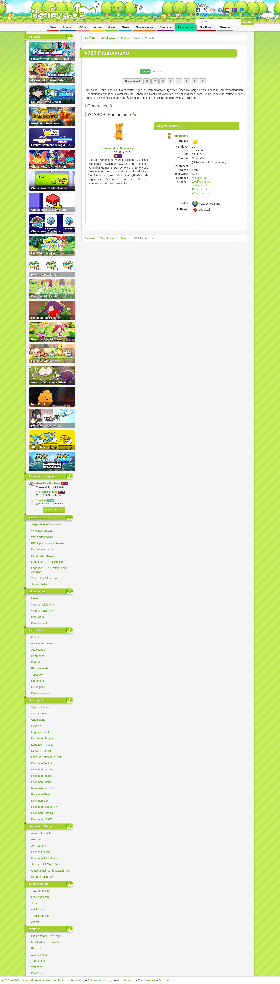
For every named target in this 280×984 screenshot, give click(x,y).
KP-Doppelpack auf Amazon (48, 543)
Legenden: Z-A (40, 732)
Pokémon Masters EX (44, 806)
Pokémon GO (39, 800)
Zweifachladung (201, 181)
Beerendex (38, 655)
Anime (97, 27)
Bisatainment (39, 623)
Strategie (165, 27)
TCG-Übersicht (40, 890)
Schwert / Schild (41, 750)
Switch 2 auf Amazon (44, 578)
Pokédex (68, 27)
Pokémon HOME (41, 819)
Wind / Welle (38, 713)
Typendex (37, 674)
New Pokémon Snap (43, 788)
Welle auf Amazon (42, 536)
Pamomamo (180, 135)
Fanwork (36, 948)
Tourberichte (38, 960)
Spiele (126, 27)
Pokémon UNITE (41, 769)
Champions (38, 719)
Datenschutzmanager (100, 980)
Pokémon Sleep (41, 794)
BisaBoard (206, 27)
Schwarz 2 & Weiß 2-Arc (46, 864)
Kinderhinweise (125, 980)
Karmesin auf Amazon (44, 549)
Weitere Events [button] (54, 509)
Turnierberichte (40, 915)
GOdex (83, 27)
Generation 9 (132, 81)
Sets (34, 903)
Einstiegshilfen (40, 897)
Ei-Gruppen (38, 687)
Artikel (35, 922)
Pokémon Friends (42, 782)
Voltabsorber (199, 177)
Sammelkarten (144, 27)
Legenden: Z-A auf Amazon (47, 561)
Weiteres (225, 27)
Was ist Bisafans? (42, 610)
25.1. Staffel (38, 845)
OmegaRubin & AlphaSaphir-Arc (50, 870)
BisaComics (38, 973)
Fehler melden (167, 980)
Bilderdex (37, 662)
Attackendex (38, 649)
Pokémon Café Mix (42, 813)
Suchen (247, 22)
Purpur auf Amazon (43, 555)
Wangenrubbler (201, 193)
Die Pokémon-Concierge (46, 936)
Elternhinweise (147, 980)
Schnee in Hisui (40, 852)
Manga (112, 27)
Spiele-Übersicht (41, 707)
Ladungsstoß (200, 185)
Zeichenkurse (39, 954)
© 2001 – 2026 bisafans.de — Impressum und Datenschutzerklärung (43, 980)
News (53, 27)
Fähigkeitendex (40, 668)
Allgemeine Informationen (46, 524)
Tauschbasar (185, 27)
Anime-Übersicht (41, 833)
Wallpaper (37, 967)
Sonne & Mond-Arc (42, 876)
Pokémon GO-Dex (42, 643)
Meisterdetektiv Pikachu (45, 942)
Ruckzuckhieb (200, 189)
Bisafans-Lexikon (41, 693)
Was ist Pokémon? (42, 604)
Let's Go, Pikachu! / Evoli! (46, 757)
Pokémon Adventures (44, 858)
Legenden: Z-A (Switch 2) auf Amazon (48, 569)
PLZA (51, 500)
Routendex (38, 680)
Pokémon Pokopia (42, 775)
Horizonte (37, 839)
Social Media (39, 584)
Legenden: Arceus (42, 744)
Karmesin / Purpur (42, 738)
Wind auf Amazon (42, 530)
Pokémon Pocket (41, 763)
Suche (145, 71)
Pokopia (36, 725)
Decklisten (37, 909)
